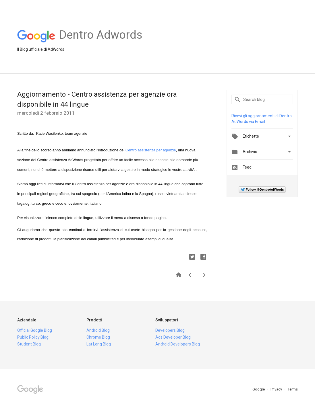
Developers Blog (170, 330)
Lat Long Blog (98, 344)
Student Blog (29, 344)
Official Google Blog (34, 330)
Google (259, 389)
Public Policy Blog (33, 337)
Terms (293, 389)
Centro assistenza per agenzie (150, 150)
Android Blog (98, 330)
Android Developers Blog (177, 344)
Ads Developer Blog (173, 337)
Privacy (276, 389)
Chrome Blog (98, 337)
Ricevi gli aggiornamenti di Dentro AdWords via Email (261, 119)
